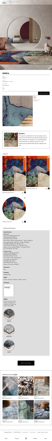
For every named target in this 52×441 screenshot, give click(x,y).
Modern (20, 279)
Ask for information (43, 93)
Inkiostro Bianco (5, 85)
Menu (6, 438)
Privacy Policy (25, 432)
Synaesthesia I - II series (7, 81)
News (45, 438)
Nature (24, 279)
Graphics (35, 438)
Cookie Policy (33, 432)
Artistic (5, 279)
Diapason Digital (44, 432)
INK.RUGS (4, 77)
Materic (16, 279)
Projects (17, 438)
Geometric (10, 279)
